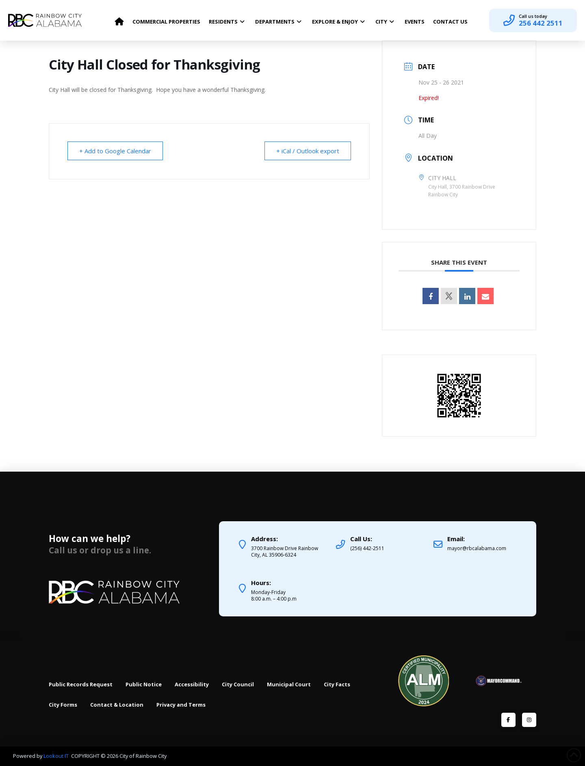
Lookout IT (56, 755)
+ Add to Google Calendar (115, 151)
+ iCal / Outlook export (307, 151)
